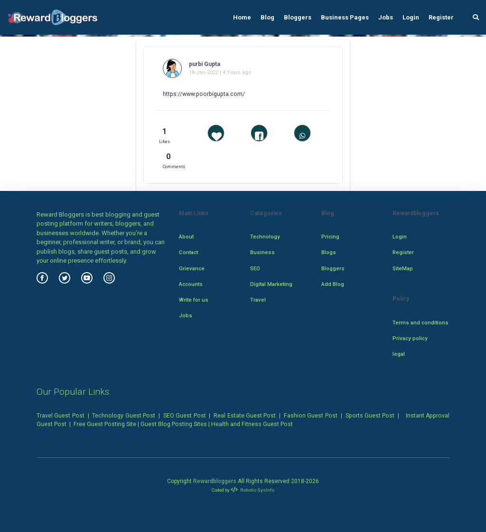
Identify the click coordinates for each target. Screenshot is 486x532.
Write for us (193, 299)
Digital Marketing (271, 284)
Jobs (385, 17)
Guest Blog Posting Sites (173, 424)
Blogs (328, 252)
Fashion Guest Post (310, 415)
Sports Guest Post (370, 415)
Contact (188, 252)
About (186, 236)
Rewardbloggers (214, 481)
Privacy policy (410, 338)
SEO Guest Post (184, 415)
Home (242, 17)
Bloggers (297, 17)
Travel (258, 299)
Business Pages (345, 17)
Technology (265, 236)
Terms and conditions (421, 322)
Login (410, 17)
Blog (267, 17)
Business (262, 252)
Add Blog (332, 284)
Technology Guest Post (123, 415)
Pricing (330, 236)
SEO (255, 268)
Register (441, 17)
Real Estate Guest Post (245, 415)
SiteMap (403, 268)
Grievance (192, 268)
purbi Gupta (204, 64)
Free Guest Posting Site (105, 424)
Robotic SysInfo (253, 490)
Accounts (191, 284)
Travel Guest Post (60, 415)
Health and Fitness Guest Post (252, 424)
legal (399, 354)
